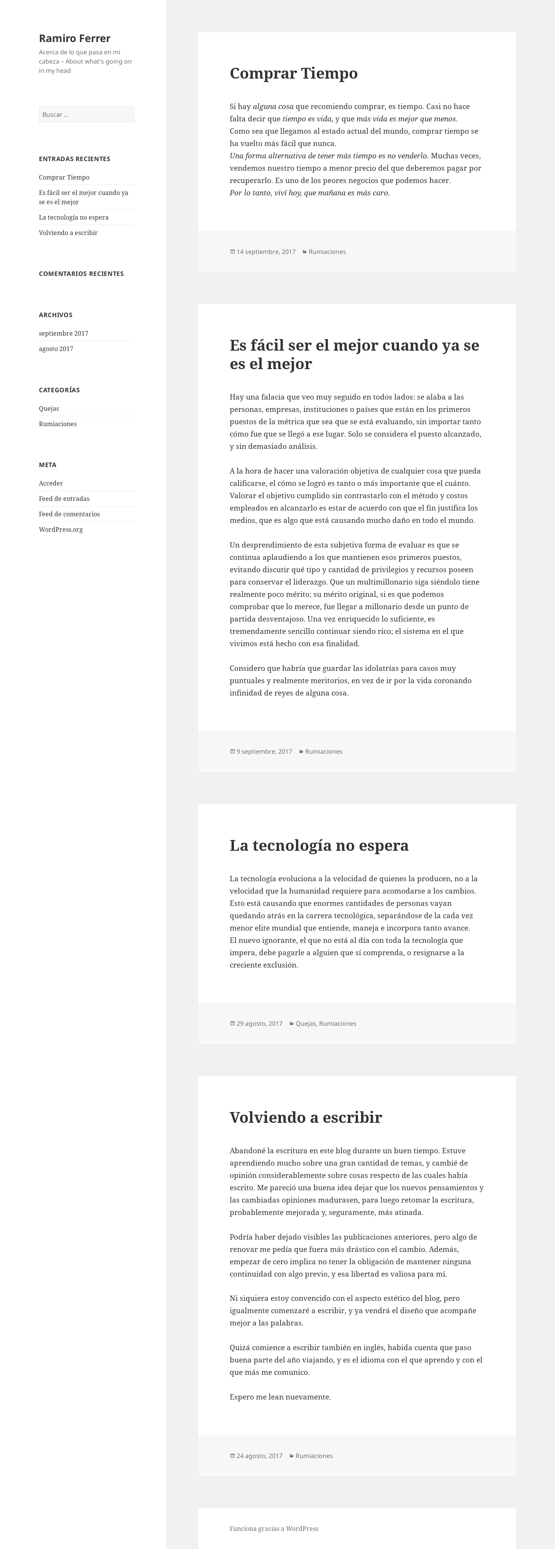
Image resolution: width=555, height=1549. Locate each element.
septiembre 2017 (63, 333)
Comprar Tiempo (64, 177)
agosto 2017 (56, 348)
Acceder (51, 483)
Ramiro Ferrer (75, 38)
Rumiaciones (58, 424)
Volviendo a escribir (68, 232)
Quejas (49, 408)
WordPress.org (61, 529)
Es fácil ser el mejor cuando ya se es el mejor (354, 353)
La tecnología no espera (74, 217)
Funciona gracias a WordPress (274, 1528)
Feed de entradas (64, 498)
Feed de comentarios (69, 514)
